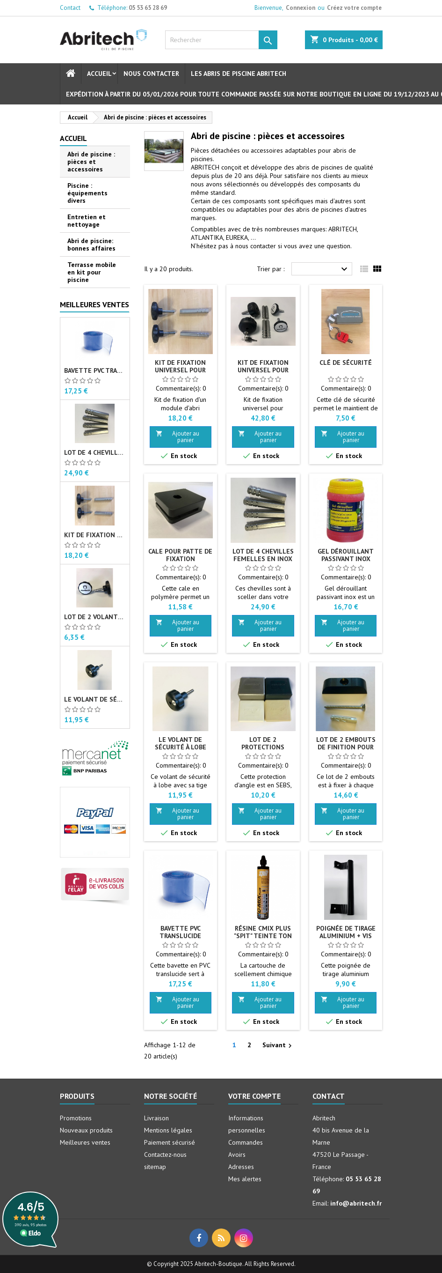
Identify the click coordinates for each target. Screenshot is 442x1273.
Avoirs (237, 1154)
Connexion (300, 8)
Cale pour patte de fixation (180, 555)
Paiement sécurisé (169, 1142)
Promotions (76, 1118)
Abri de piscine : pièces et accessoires (91, 161)
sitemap (155, 1166)
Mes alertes (244, 1179)
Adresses (241, 1166)
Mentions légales (168, 1130)
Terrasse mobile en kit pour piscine (91, 272)
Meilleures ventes (85, 1142)
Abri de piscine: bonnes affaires (91, 244)
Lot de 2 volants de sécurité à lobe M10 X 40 (95, 617)
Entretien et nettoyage (86, 221)
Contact (70, 8)
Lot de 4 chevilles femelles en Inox (95, 452)
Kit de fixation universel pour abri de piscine (95, 535)
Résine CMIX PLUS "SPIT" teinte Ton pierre (263, 935)
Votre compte (254, 1096)
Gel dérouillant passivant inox (346, 555)
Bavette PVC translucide (95, 370)
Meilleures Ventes (94, 304)
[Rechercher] (221, 39)
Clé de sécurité (345, 362)
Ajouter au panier (177, 436)
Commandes (245, 1142)
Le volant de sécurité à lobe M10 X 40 (95, 699)
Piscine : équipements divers (87, 193)
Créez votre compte (354, 8)
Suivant (278, 1045)
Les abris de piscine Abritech (238, 73)
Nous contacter (151, 73)
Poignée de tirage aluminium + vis (346, 932)
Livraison (156, 1118)
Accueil (99, 73)
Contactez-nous (165, 1154)
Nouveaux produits (86, 1130)
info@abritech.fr (356, 1203)
